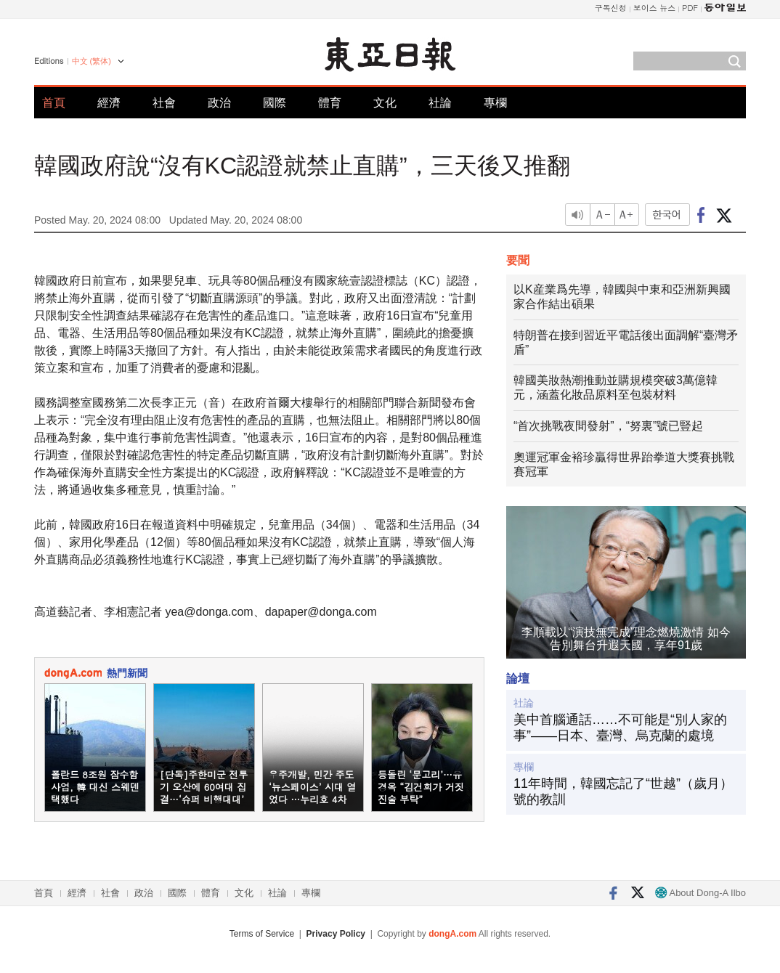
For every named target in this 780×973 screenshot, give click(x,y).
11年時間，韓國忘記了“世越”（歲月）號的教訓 (623, 791)
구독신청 (611, 7)
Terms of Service (261, 934)
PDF (690, 7)
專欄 (495, 103)
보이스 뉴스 (654, 7)
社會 (164, 103)
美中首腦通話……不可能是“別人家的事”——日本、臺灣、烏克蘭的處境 (620, 727)
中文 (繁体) (91, 61)
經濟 (109, 103)
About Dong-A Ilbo (700, 892)
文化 (385, 103)
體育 (329, 103)
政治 (219, 103)
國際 (274, 103)
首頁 (53, 103)
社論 (440, 103)
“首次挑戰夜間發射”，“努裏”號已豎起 (608, 426)
